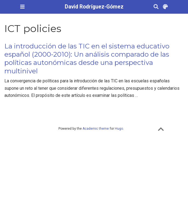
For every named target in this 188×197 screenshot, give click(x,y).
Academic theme (96, 129)
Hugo (119, 129)
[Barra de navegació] (22, 6)
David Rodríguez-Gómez (94, 7)
